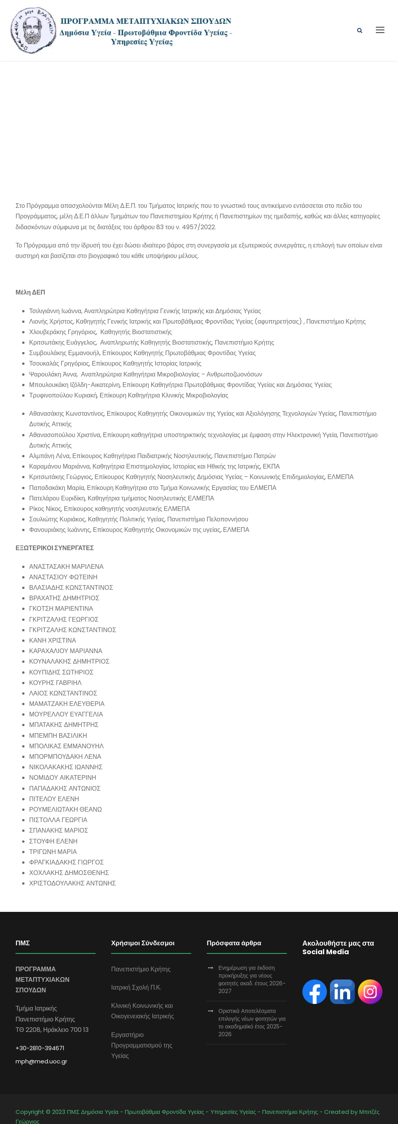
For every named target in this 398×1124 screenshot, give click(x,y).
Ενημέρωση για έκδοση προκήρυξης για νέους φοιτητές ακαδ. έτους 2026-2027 (252, 963)
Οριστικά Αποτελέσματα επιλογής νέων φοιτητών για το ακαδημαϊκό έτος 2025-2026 (252, 1007)
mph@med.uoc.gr (41, 1046)
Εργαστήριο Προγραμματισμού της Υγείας (141, 1030)
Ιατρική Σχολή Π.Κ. (136, 971)
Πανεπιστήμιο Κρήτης (141, 953)
